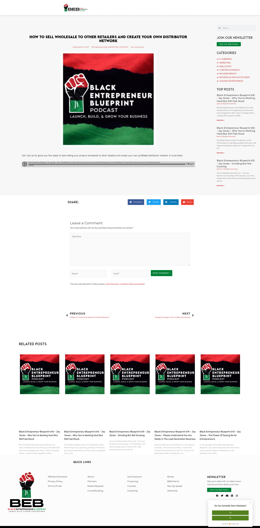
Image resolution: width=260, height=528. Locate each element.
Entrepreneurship (98, 47)
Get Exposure (134, 476)
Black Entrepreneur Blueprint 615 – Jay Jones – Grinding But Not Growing (236, 163)
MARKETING (114, 47)
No (230, 517)
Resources (144, 8)
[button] (136, 202)
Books (170, 476)
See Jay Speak (174, 486)
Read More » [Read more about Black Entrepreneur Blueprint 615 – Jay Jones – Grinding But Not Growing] (220, 185)
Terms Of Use (55, 486)
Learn (114, 8)
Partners (92, 481)
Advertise (172, 490)
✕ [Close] (250, 501)
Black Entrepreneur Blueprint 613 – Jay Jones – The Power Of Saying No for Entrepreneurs (220, 435)
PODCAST (126, 47)
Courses (131, 486)
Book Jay (160, 8)
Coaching (132, 490)
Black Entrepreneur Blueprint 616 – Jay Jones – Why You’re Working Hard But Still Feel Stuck (236, 98)
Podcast (128, 8)
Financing (176, 8)
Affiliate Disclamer (57, 476)
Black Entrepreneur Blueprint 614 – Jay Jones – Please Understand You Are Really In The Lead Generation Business (175, 435)
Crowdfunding (95, 490)
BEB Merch (173, 481)
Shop (190, 8)
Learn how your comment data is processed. (125, 284)
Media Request (95, 486)
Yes (230, 511)
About (103, 8)
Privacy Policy (55, 481)
